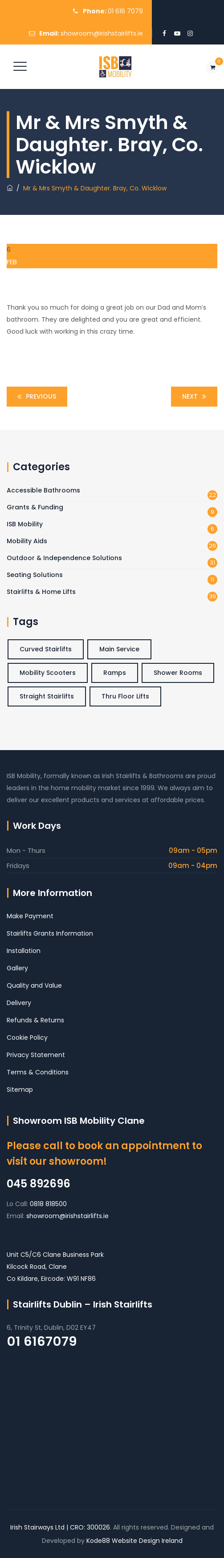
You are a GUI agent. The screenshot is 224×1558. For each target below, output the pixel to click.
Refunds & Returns (35, 1020)
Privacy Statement (36, 1054)
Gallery (17, 968)
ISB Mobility (25, 524)
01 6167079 (42, 1341)
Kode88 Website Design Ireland (134, 1540)
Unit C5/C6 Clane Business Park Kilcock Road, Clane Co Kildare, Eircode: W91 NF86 (55, 1266)
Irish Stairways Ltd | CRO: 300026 (60, 1527)
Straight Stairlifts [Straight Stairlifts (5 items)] (47, 696)
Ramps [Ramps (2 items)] (114, 672)
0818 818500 (48, 1203)
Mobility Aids (27, 541)
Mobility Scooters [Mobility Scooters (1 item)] (48, 672)
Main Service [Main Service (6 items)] (119, 649)
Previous (35, 396)
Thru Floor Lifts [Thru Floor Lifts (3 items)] (125, 696)
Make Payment (30, 916)
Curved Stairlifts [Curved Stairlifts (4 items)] (46, 649)
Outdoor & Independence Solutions (64, 557)
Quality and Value (34, 985)
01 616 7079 (125, 11)
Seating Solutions (35, 574)
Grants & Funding (35, 507)
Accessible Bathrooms (43, 490)
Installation (24, 950)
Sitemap (20, 1089)
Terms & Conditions (38, 1072)
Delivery (19, 1002)
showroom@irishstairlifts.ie (102, 33)
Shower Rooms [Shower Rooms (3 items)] (178, 672)
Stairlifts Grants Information (50, 933)
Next (195, 396)
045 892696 (38, 1183)
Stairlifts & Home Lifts (41, 591)
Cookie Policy (27, 1037)
